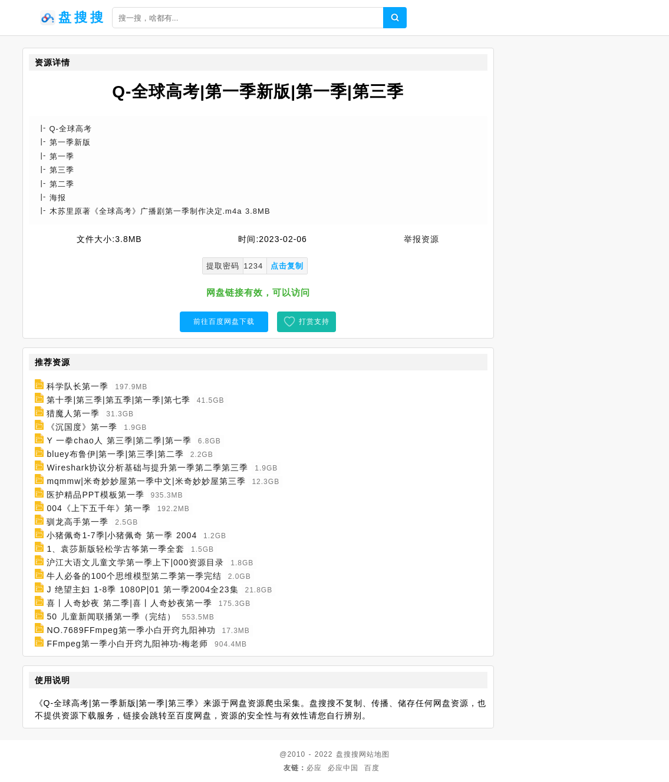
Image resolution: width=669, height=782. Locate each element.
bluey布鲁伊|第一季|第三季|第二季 (115, 454)
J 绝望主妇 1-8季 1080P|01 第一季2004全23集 (142, 589)
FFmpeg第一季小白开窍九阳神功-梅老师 (127, 643)
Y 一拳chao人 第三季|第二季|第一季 (119, 440)
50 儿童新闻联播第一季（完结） (111, 616)
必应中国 (343, 768)
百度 (372, 768)
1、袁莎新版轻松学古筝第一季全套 (115, 549)
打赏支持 (314, 321)
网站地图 (374, 754)
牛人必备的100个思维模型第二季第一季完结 (134, 576)
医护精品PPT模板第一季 (95, 494)
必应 (314, 768)
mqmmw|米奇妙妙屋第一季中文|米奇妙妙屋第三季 (146, 481)
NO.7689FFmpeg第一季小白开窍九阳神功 (131, 630)
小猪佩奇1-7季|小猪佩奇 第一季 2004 (122, 535)
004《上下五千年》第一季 (98, 508)
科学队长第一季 (77, 386)
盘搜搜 (347, 754)
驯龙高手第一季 (77, 521)
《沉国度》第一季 (82, 427)
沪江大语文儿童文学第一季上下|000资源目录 (135, 562)
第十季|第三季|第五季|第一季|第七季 (118, 400)
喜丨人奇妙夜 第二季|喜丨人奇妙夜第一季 (129, 603)
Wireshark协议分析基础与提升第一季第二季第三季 (147, 467)
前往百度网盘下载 (224, 321)
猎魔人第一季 (73, 413)
